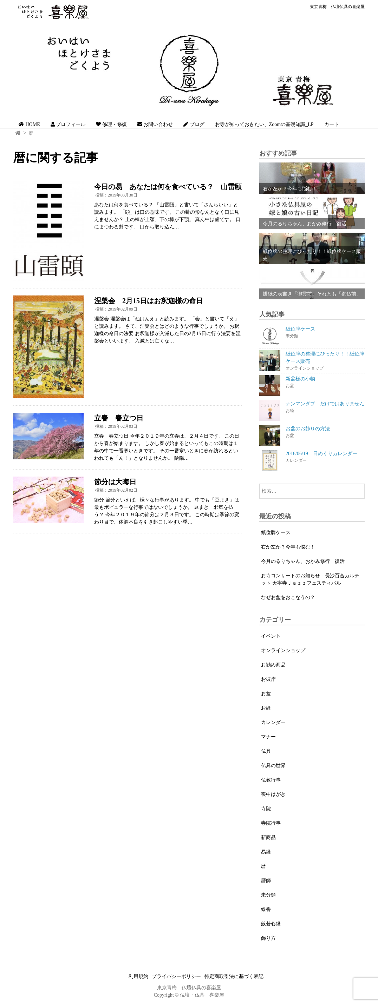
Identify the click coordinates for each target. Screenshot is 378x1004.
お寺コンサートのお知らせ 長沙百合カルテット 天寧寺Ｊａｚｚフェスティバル (310, 579)
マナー (268, 736)
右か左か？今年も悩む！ (288, 547)
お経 (266, 708)
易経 (266, 852)
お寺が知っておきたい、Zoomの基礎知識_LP (264, 124)
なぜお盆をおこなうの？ (288, 597)
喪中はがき (273, 794)
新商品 (268, 837)
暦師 (266, 880)
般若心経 (271, 923)
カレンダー (273, 722)
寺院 (266, 808)
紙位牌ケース (276, 532)
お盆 (266, 693)
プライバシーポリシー (176, 976)
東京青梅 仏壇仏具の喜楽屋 (337, 6)
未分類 (268, 895)
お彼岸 (268, 679)
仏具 (266, 751)
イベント (271, 636)
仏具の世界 (273, 765)
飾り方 (268, 938)
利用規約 (138, 976)
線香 (266, 909)
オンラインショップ (283, 650)
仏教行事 (271, 780)
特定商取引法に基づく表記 (233, 976)
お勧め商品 (273, 664)
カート (331, 124)
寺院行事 (271, 823)
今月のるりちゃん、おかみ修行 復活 (303, 561)
